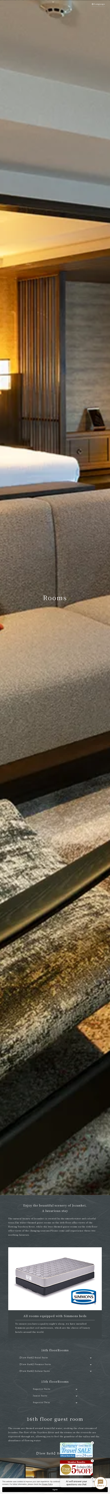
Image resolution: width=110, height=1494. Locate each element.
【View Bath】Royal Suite (33, 1357)
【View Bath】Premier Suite (35, 1364)
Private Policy (47, 1484)
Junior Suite (40, 1395)
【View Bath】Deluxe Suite (34, 1371)
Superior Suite (42, 1388)
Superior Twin (41, 1402)
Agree (55, 1489)
